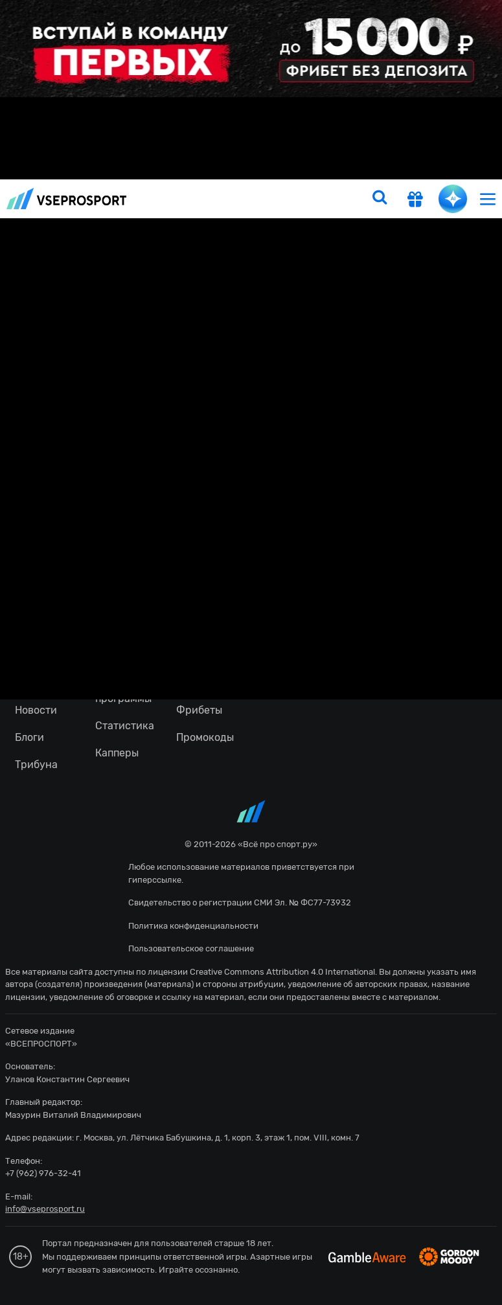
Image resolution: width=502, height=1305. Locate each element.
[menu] (488, 198)
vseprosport (66, 198)
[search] (379, 199)
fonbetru (251, 652)
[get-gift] (415, 201)
